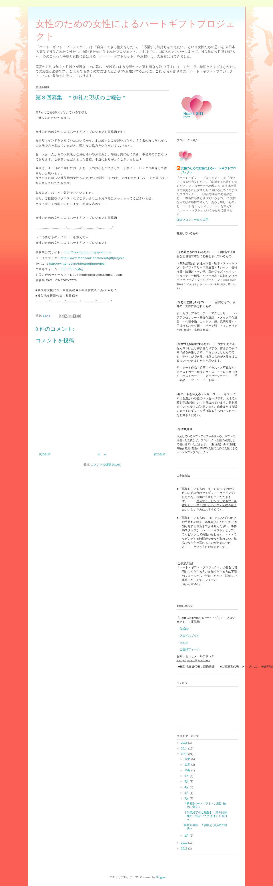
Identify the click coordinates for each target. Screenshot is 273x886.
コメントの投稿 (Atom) (106, 464)
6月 (187, 776)
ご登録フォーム (189, 649)
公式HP (184, 628)
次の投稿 (44, 454)
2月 (187, 798)
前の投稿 (159, 454)
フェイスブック (189, 635)
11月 (187, 764)
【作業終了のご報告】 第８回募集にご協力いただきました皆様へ (205, 816)
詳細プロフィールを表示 (192, 219)
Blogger (161, 877)
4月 (187, 787)
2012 (184, 842)
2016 (184, 742)
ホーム (102, 454)
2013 (184, 754)
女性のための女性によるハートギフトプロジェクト (208, 170)
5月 (187, 781)
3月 (187, 792)
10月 (187, 770)
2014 (184, 748)
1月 (187, 835)
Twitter (183, 642)
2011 (184, 848)
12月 (187, 759)
